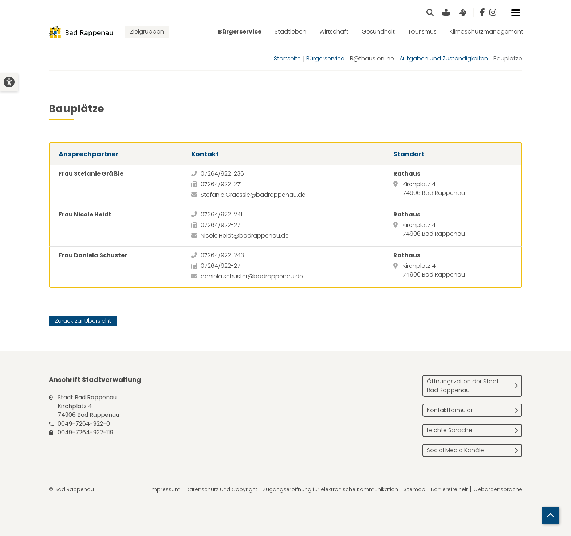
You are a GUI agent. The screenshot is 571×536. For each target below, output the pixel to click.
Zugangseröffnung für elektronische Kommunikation (330, 489)
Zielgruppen (147, 32)
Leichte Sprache (449, 430)
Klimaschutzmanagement (486, 32)
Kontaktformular (450, 410)
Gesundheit (378, 32)
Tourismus (422, 32)
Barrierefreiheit (449, 489)
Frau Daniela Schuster (93, 255)
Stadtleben (290, 32)
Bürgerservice (239, 32)
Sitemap (414, 489)
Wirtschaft (333, 32)
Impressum (165, 489)
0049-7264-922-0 (84, 424)
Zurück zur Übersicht (83, 321)
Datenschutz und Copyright (221, 489)
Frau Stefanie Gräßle (91, 174)
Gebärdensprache (497, 489)
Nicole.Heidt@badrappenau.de (245, 236)
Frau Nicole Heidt (85, 215)
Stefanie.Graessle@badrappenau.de (253, 195)
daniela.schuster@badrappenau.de (252, 277)
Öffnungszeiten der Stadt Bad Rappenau (463, 386)
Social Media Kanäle (455, 450)
